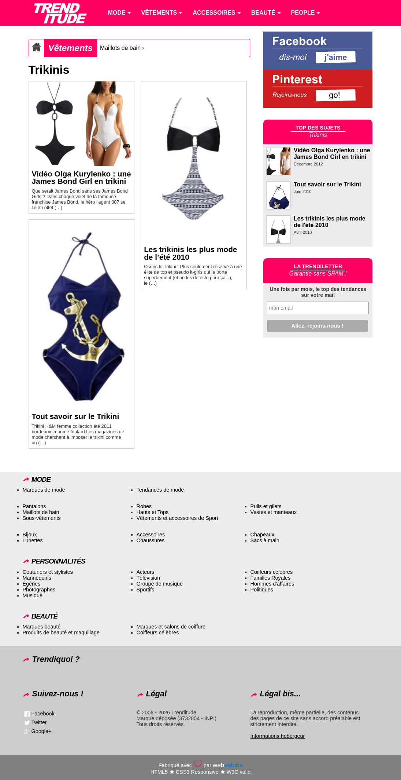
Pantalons (34, 506)
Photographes (39, 590)
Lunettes (33, 540)
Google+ (41, 731)
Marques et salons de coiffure (171, 627)
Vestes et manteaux (273, 512)
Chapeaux (262, 534)
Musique (32, 595)
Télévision (148, 578)
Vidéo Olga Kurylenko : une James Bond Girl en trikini (81, 178)
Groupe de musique (160, 584)
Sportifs (146, 590)
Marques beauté (42, 627)
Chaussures (151, 540)
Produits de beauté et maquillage (61, 632)
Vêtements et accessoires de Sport (177, 518)
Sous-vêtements (42, 518)
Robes (144, 506)
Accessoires (151, 534)
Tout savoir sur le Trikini (75, 416)
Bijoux (30, 534)
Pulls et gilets (266, 506)
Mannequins (37, 578)
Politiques (261, 590)
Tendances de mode (160, 490)
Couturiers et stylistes (48, 572)
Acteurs (146, 572)
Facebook (43, 713)
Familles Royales (270, 578)
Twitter (39, 722)
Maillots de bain (120, 48)
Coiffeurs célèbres (271, 572)
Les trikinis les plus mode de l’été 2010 (190, 253)
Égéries (32, 584)
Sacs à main (264, 540)
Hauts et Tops (153, 512)
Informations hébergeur (277, 736)
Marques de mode (44, 490)
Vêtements (70, 48)
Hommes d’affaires (272, 584)
